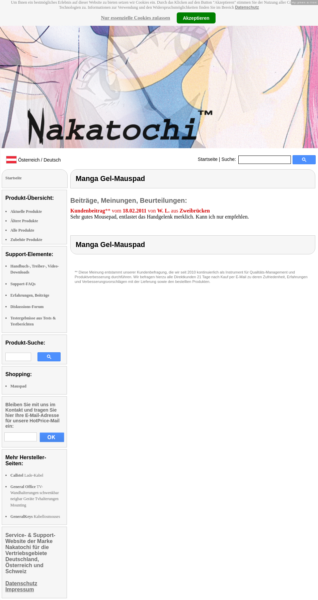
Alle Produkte (22, 230)
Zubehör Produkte (26, 239)
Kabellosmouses (35, 516)
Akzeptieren (196, 17)
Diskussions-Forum (27, 306)
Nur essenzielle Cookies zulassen (135, 17)
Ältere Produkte (24, 221)
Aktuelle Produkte (26, 211)
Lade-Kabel (26, 475)
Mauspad (18, 386)
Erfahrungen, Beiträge (29, 295)
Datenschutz (247, 7)
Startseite (208, 159)
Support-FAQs (22, 284)
